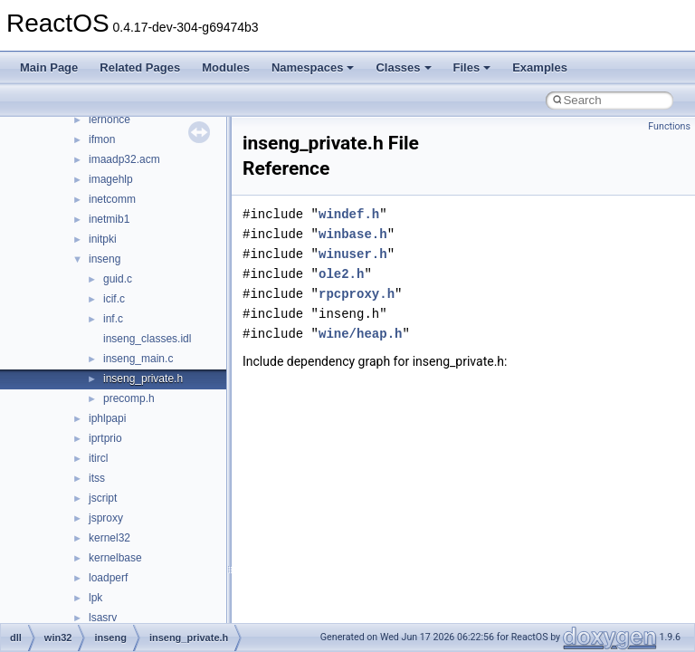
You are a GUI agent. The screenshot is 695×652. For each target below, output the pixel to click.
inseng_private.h (143, 378)
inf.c (113, 318)
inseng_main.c (138, 358)
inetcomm (112, 199)
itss (97, 478)
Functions (669, 126)
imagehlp (111, 179)
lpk (95, 597)
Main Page (49, 67)
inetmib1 (109, 219)
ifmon (102, 139)
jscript (103, 498)
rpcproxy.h (357, 293)
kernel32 (109, 538)
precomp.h (129, 398)
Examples (539, 67)
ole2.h (341, 274)
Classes (403, 67)
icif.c (114, 298)
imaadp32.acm (124, 159)
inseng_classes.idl (147, 338)
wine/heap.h (360, 333)
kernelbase (115, 557)
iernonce (109, 119)
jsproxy (106, 518)
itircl (98, 458)
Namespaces (313, 67)
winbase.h (353, 234)
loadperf (108, 577)
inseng (104, 259)
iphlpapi (107, 418)
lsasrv (103, 617)
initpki (103, 239)
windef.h (349, 214)
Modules (226, 67)
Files (472, 67)
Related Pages (140, 67)
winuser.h (353, 254)
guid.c (117, 279)
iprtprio (105, 438)
